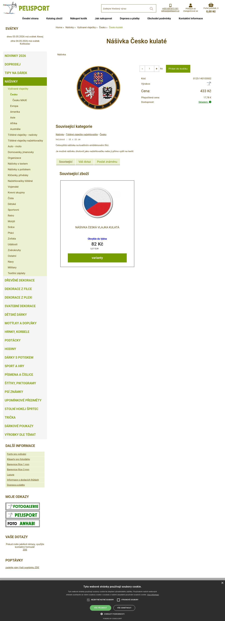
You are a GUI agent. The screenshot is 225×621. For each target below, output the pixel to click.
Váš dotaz (84, 161)
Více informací (153, 595)
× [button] (222, 583)
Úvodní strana (30, 18)
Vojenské (13, 186)
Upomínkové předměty (23, 400)
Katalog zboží (54, 18)
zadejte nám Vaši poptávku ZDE (22, 567)
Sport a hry (14, 366)
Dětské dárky (16, 314)
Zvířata (12, 238)
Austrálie (15, 129)
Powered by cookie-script (112, 618)
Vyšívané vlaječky (18, 88)
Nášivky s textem (18, 163)
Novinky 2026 (15, 56)
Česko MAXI (19, 100)
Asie (12, 117)
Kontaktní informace (191, 18)
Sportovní (13, 209)
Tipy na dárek (16, 73)
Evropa (14, 106)
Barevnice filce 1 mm (18, 464)
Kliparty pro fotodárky (18, 459)
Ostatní (12, 255)
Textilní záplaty (16, 273)
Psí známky (14, 392)
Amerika (15, 111)
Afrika (13, 123)
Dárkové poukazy (19, 426)
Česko (103, 134)
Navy (11, 261)
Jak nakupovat (103, 18)
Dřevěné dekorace (20, 280)
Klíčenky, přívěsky (18, 175)
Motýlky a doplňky (21, 323)
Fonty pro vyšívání (16, 454)
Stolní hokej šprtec (21, 409)
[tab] (65, 161)
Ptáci (11, 232)
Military (12, 267)
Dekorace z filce (18, 289)
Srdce (11, 227)
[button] (112, 613)
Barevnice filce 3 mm (18, 469)
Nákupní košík (78, 18)
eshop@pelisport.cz (170, 11)
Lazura (10, 474)
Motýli (11, 221)
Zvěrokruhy (14, 250)
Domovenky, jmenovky (21, 152)
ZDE (25, 549)
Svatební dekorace (20, 306)
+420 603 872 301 (170, 8)
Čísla (11, 198)
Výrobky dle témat (20, 434)
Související (65, 161)
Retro (11, 215)
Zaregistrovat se (190, 11)
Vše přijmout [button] (100, 608)
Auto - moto (15, 146)
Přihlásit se (191, 8)
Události (13, 244)
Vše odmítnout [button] (124, 608)
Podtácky (12, 340)
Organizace (14, 157)
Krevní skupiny (16, 192)
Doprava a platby (130, 18)
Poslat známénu (107, 161)
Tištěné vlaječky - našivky (22, 134)
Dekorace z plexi (18, 297)
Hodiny (10, 349)
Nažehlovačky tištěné (20, 180)
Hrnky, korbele (17, 332)
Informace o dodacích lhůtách (23, 479)
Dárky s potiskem (19, 357)
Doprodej (12, 64)
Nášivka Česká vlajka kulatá (97, 227)
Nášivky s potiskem (19, 169)
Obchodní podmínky (159, 18)
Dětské (12, 204)
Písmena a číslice (19, 374)
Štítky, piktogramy (20, 383)
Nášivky (60, 134)
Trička (10, 417)
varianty (97, 257)
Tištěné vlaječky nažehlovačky (82, 134)
